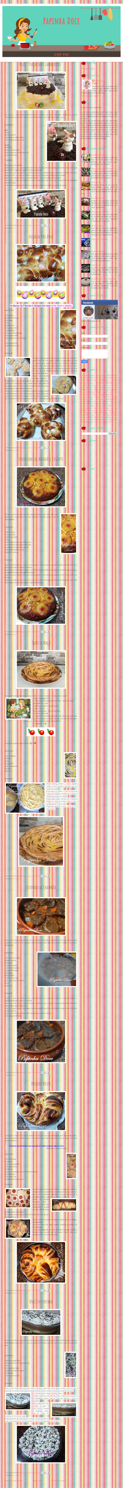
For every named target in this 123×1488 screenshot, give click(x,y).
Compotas (114, 390)
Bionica (108, 380)
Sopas (115, 415)
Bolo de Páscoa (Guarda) (99, 155)
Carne (13, 1075)
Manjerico (84, 403)
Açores (97, 375)
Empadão (101, 394)
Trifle (116, 420)
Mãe (111, 401)
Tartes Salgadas (106, 417)
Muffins (103, 406)
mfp (13, 450)
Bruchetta (89, 387)
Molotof (98, 406)
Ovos (83, 408)
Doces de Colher (17, 1475)
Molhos (92, 406)
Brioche (14, 1293)
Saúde (98, 415)
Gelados (115, 397)
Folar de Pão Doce (41, 236)
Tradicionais (100, 419)
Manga (115, 401)
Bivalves (84, 383)
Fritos (103, 397)
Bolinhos (100, 382)
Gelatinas (84, 399)
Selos (103, 415)
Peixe (83, 410)
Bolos (109, 382)
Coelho (108, 390)
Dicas (110, 392)
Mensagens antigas (58, 1481)
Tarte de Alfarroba (97, 198)
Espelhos (91, 397)
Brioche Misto (41, 1083)
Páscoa (14, 228)
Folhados (97, 397)
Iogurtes (93, 401)
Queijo (90, 413)
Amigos (103, 375)
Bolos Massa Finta (94, 385)
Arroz (91, 377)
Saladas (115, 413)
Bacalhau (108, 377)
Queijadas (84, 413)
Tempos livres (85, 420)
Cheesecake (97, 390)
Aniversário (112, 375)
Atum (96, 378)
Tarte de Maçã (41, 642)
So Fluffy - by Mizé (61, 54)
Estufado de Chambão (41, 887)
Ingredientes (112, 399)
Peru (89, 410)
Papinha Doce (61, 20)
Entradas (109, 394)
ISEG (97, 401)
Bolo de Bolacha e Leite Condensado (103, 279)
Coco (103, 390)
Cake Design (99, 387)
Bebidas (101, 380)
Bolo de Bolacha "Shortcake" (100, 212)
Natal (109, 405)
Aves (101, 377)
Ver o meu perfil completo (90, 96)
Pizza (100, 410)
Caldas (109, 387)
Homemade (99, 399)
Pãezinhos (89, 408)
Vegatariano (98, 422)
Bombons (104, 385)
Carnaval (115, 387)
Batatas (88, 380)
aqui (24, 1343)
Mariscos (91, 403)
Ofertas (115, 406)
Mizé (87, 406)
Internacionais (85, 401)
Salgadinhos (85, 415)
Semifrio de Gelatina (98, 251)
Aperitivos (84, 378)
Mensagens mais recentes (14, 1481)
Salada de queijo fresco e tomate (102, 169)
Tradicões (110, 419)
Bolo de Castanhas (97, 225)
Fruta (108, 396)
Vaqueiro (91, 422)
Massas (98, 403)
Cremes (91, 392)
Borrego (110, 385)
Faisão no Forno (96, 182)
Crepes (98, 392)
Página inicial (37, 1481)
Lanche (101, 401)
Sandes (92, 415)
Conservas (84, 392)
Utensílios (85, 422)
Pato (112, 408)
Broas (83, 387)
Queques (95, 413)
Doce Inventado (41, 1301)
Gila (91, 399)
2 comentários (36, 631)
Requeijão (109, 413)
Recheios (102, 413)
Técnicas (115, 417)
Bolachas (91, 383)
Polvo (104, 410)
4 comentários (36, 225)
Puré (116, 410)
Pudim (111, 410)
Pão (94, 408)
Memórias (105, 403)
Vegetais (104, 422)
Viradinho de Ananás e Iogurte (41, 459)
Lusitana (107, 401)
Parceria (99, 408)
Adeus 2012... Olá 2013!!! (99, 239)
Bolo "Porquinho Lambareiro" (41, 64)
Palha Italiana (95, 265)
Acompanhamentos (88, 375)
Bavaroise (94, 380)
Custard (104, 392)
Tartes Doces (16, 878)
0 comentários (36, 1072)
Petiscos (94, 410)
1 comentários (36, 447)
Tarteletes (84, 417)
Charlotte (90, 390)
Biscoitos (114, 380)
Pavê (116, 408)
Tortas (92, 419)
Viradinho (15, 634)
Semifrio (109, 415)
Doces (115, 392)
